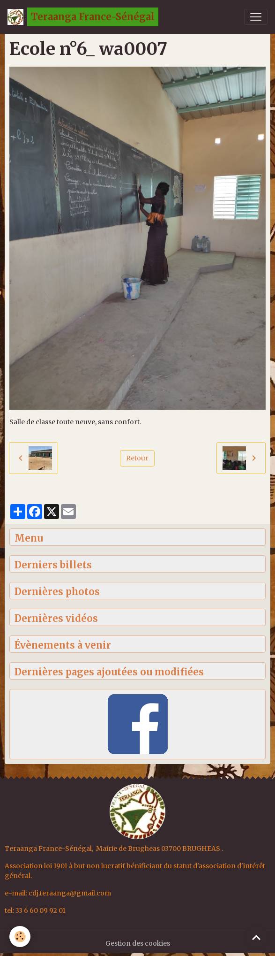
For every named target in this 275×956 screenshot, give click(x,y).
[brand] (82, 17)
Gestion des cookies (137, 943)
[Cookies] (19, 936)
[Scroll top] (256, 937)
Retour (137, 458)
